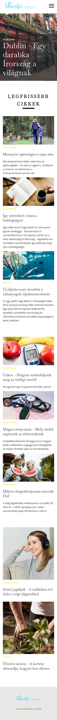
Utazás (9, 39)
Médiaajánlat (28, 713)
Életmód (10, 147)
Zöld (7, 282)
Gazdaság (11, 582)
